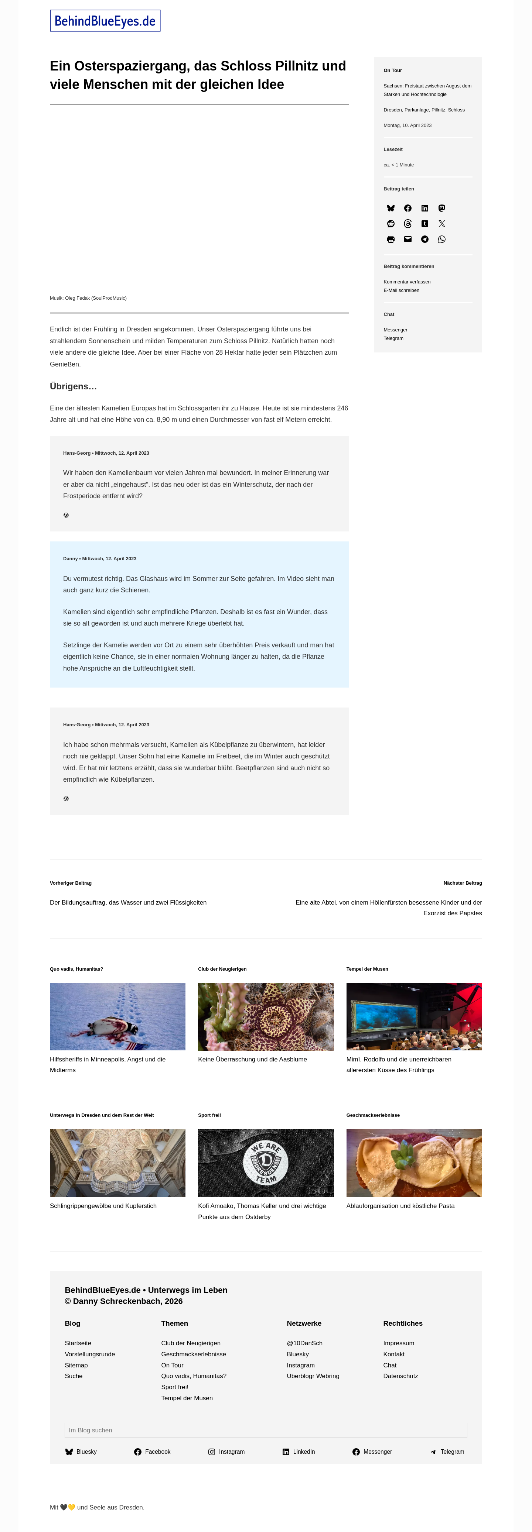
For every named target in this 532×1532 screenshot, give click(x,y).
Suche (73, 1376)
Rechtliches (403, 1323)
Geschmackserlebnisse (193, 1354)
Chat (390, 1365)
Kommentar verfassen (407, 282)
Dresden (393, 110)
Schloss (456, 110)
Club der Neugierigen (191, 1343)
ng (336, 1376)
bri (328, 1376)
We (320, 1376)
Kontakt (394, 1354)
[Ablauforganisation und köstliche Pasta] (414, 1164)
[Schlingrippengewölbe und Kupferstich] (117, 1164)
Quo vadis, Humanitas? (76, 969)
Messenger (395, 330)
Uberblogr (300, 1376)
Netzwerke (304, 1323)
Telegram (393, 338)
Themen (174, 1323)
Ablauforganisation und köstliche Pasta (401, 1205)
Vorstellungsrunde (90, 1354)
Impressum (399, 1343)
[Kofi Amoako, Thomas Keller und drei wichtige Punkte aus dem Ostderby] (266, 1164)
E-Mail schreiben (402, 290)
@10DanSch (305, 1343)
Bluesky (298, 1354)
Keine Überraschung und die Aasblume (252, 1059)
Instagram (301, 1365)
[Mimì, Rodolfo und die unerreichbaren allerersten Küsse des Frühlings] (414, 1018)
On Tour (393, 70)
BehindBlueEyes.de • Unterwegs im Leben (146, 1290)
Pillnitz (439, 110)
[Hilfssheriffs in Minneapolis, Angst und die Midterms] (117, 1018)
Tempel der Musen (187, 1398)
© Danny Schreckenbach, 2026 (124, 1301)
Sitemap (76, 1365)
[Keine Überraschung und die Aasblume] (266, 1018)
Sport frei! (174, 1387)
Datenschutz (401, 1376)
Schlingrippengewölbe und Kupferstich (103, 1205)
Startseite (78, 1343)
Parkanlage (417, 110)
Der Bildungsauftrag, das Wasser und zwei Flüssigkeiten (128, 902)
